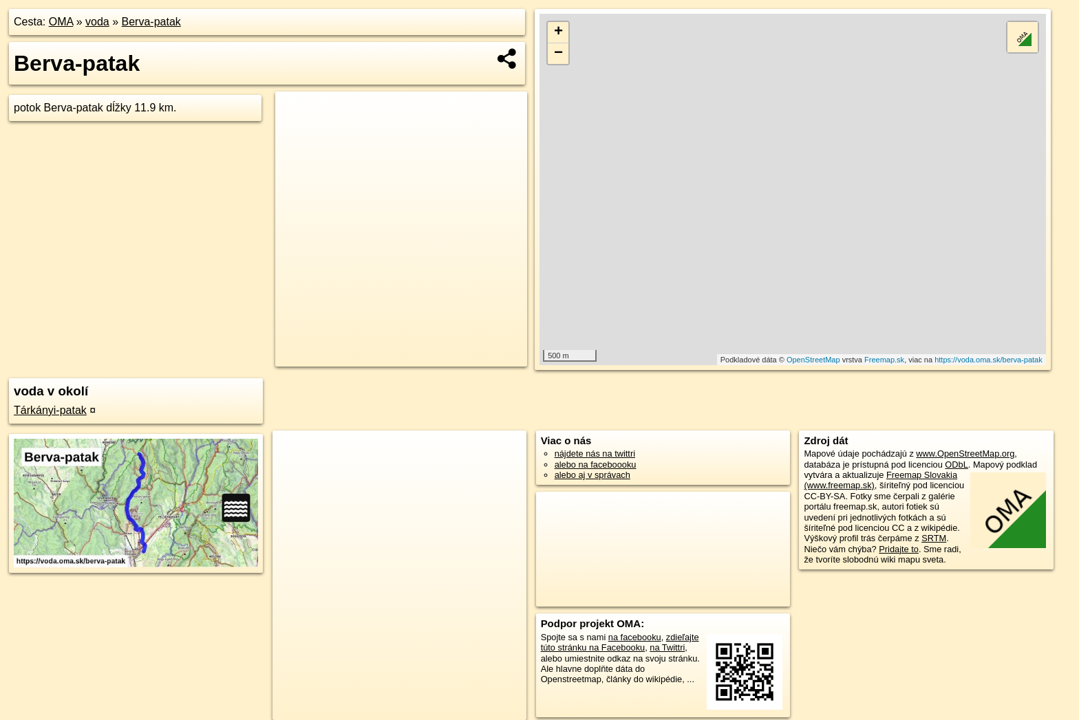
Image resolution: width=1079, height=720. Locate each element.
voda (97, 22)
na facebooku (634, 637)
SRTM (933, 538)
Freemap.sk (884, 360)
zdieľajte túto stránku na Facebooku (620, 642)
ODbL (956, 464)
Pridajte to (899, 549)
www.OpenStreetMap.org (965, 453)
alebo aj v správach (592, 475)
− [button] (558, 53)
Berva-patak (151, 22)
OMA (61, 22)
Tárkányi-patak (50, 410)
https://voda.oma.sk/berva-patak (988, 360)
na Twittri (667, 647)
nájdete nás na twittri (595, 453)
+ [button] (558, 32)
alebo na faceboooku (596, 464)
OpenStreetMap (813, 360)
